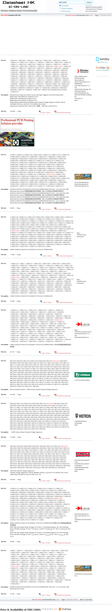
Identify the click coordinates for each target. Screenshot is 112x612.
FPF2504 (99, 9)
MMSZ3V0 (89, 7)
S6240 (94, 7)
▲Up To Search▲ (86, 599)
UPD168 (88, 9)
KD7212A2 (89, 11)
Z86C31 (95, 11)
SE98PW (99, 7)
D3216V (93, 9)
